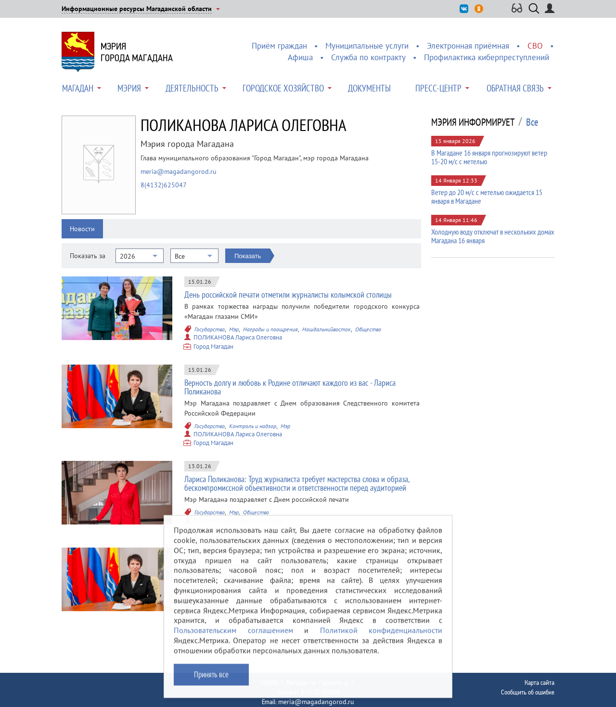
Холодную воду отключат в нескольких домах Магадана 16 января (492, 236)
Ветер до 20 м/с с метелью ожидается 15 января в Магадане (486, 196)
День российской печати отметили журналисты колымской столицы (288, 294)
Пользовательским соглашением (233, 637)
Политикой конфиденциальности (381, 637)
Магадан (77, 88)
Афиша (300, 57)
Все (532, 122)
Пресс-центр (438, 88)
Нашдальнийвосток (326, 329)
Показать (247, 256)
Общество (368, 329)
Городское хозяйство (283, 88)
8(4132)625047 (164, 185)
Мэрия (129, 88)
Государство (209, 329)
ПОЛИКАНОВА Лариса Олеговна (237, 337)
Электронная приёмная (468, 45)
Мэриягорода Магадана (137, 52)
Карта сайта (539, 682)
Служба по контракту (368, 57)
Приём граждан (279, 45)
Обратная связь (515, 88)
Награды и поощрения (270, 329)
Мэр (234, 329)
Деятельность (192, 88)
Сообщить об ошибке (527, 692)
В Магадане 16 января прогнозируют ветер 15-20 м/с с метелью (489, 157)
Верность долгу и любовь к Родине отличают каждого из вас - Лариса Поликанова (290, 387)
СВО (535, 45)
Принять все (211, 681)
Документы (369, 88)
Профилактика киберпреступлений (486, 57)
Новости (82, 228)
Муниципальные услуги (367, 45)
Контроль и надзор (252, 426)
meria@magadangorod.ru (179, 171)
